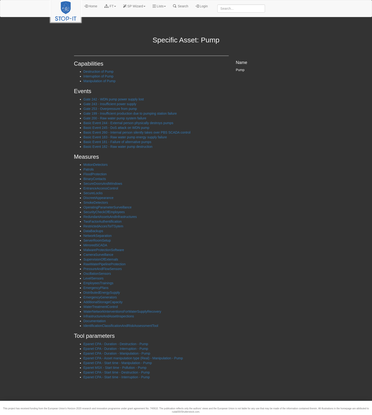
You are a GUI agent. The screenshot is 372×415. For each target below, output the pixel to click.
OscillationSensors (97, 273)
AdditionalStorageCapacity (103, 302)
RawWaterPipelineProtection (105, 264)
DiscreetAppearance (99, 198)
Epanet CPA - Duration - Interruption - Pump (116, 349)
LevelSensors (94, 278)
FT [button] (110, 6)
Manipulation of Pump (100, 81)
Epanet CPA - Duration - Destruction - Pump (116, 344)
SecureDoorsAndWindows (103, 183)
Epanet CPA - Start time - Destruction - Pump (117, 372)
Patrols (89, 169)
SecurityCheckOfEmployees (104, 212)
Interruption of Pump (99, 76)
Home (90, 6)
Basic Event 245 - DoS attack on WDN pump (116, 128)
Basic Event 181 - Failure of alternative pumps (117, 142)
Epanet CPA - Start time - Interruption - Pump (117, 377)
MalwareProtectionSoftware (104, 250)
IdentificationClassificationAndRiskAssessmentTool (121, 326)
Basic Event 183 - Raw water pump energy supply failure (125, 137)
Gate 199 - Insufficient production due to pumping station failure (130, 113)
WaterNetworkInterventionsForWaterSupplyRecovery (122, 311)
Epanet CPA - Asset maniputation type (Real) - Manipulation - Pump (133, 358)
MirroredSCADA (95, 245)
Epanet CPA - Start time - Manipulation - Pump (118, 363)
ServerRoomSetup (97, 240)
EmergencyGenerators (100, 297)
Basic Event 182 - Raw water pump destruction (118, 147)
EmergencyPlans (96, 288)
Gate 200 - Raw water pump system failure (115, 118)
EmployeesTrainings (98, 283)
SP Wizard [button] (134, 6)
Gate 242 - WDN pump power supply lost (114, 99)
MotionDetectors (96, 165)
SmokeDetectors (96, 202)
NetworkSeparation (98, 236)
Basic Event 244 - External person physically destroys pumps (128, 123)
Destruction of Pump (99, 71)
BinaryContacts (95, 179)
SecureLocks (93, 193)
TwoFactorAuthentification (103, 221)
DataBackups (93, 231)
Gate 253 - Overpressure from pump (110, 109)
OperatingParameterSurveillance (108, 207)
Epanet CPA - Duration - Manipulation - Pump (117, 353)
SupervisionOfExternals (101, 259)
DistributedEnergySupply (102, 292)
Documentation (95, 321)
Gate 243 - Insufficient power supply (110, 104)
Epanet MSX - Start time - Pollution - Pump (115, 368)
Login (201, 6)
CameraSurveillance (98, 255)
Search (180, 6)
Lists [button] (159, 6)
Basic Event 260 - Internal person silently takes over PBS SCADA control (137, 132)
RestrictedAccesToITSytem (103, 226)
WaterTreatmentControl (101, 307)
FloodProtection (95, 174)
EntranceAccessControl (101, 188)
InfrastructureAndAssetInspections (109, 316)
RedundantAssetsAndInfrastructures (110, 217)
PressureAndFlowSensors (103, 269)
